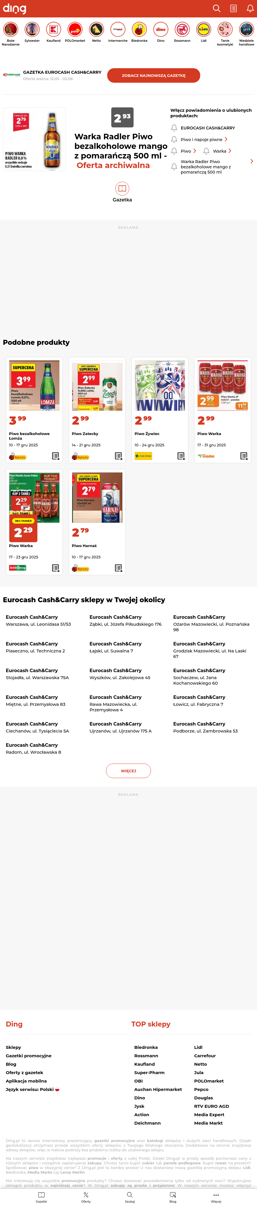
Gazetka (122, 200)
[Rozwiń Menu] (216, 1197)
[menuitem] (41, 1197)
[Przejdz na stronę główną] (16, 9)
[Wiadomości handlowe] (173, 1197)
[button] (216, 9)
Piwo (189, 151)
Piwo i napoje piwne (204, 139)
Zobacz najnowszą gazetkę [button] (153, 75)
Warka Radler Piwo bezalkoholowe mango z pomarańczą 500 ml (217, 167)
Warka (222, 151)
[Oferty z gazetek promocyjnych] (86, 1197)
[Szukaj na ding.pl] (130, 1197)
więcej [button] (128, 771)
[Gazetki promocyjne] (41, 1197)
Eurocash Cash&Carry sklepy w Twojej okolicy (84, 600)
